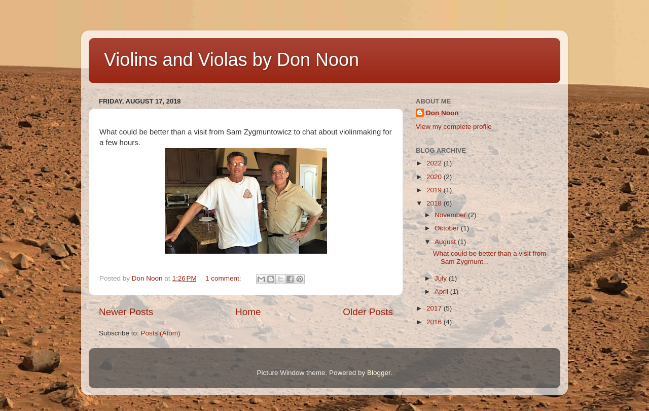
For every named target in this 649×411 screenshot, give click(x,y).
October (448, 228)
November (451, 215)
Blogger (378, 372)
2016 (435, 322)
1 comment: (224, 278)
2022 (435, 163)
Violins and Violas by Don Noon (231, 59)
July (442, 278)
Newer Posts (126, 311)
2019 (435, 190)
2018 (435, 203)
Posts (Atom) (161, 333)
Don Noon (442, 113)
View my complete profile (454, 126)
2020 (435, 177)
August (446, 242)
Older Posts (368, 311)
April (442, 291)
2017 (435, 308)
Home (248, 311)
